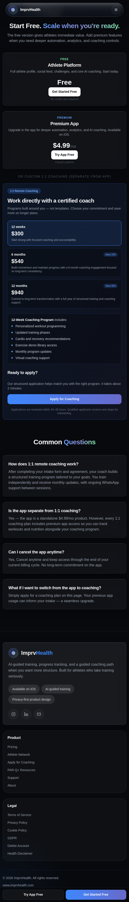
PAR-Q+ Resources (21, 770)
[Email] (39, 714)
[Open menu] (116, 9)
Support (13, 778)
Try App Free (64, 155)
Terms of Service (19, 815)
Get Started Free (64, 92)
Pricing (12, 747)
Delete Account (18, 846)
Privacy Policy (17, 822)
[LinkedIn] (26, 714)
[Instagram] (13, 714)
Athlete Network (19, 754)
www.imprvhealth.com (18, 885)
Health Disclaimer (20, 853)
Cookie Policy (17, 830)
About (12, 785)
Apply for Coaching (64, 399)
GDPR (12, 838)
